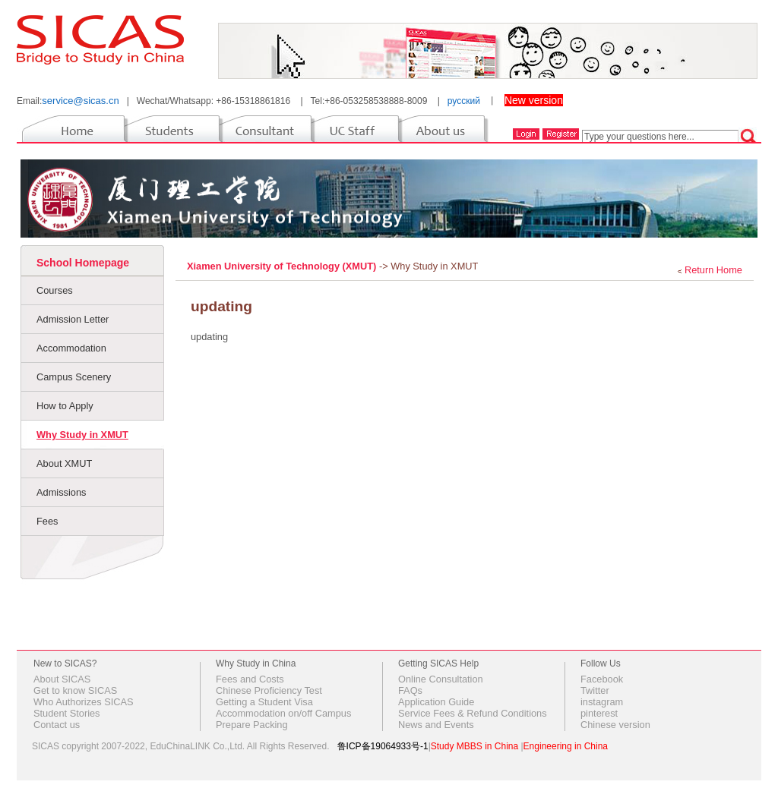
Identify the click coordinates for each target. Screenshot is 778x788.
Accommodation (71, 348)
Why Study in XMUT (82, 434)
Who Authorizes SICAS (83, 702)
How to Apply (64, 405)
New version (533, 100)
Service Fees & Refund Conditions (472, 713)
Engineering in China (565, 746)
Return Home (713, 270)
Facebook (601, 679)
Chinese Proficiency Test (269, 690)
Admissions (61, 492)
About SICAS (61, 679)
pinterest (599, 713)
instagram (601, 702)
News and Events (436, 724)
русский (464, 101)
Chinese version (615, 724)
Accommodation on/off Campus (283, 713)
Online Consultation (440, 679)
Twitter (594, 690)
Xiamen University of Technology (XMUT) (283, 266)
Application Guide (436, 702)
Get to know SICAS (75, 690)
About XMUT (64, 463)
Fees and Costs (250, 679)
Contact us (56, 724)
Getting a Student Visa (264, 702)
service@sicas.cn (80, 100)
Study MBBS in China (474, 746)
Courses (54, 290)
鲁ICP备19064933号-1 (383, 746)
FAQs (410, 690)
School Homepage (82, 263)
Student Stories (66, 713)
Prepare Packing (252, 724)
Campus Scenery (73, 377)
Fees (47, 521)
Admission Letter (72, 319)
